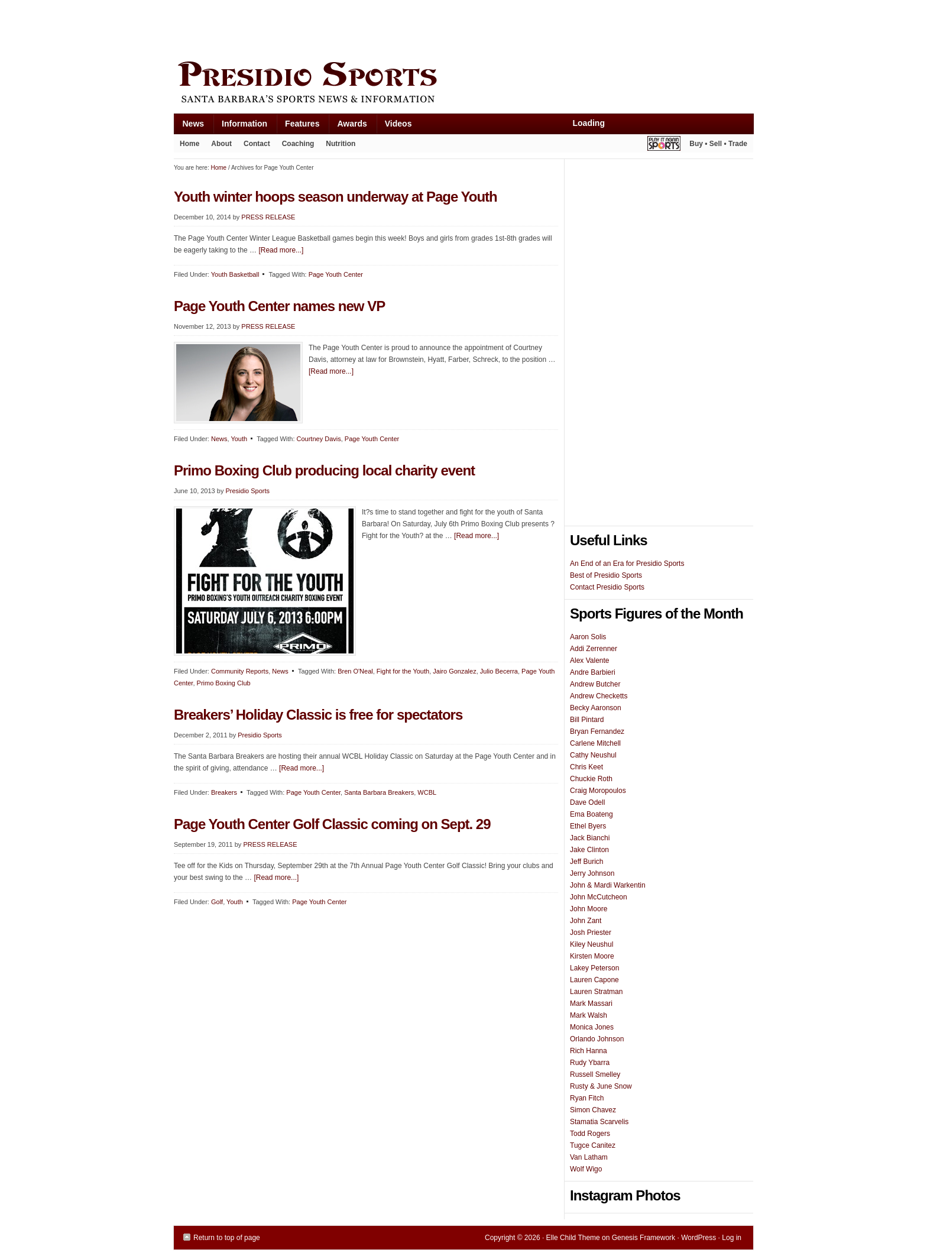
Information (240, 126)
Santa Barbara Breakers (379, 792)
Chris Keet (586, 767)
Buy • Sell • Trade (718, 144)
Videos (398, 123)
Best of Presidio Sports (606, 575)
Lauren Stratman (596, 992)
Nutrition (340, 144)
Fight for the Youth (403, 671)
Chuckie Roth (591, 779)
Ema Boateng (591, 814)
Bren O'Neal (355, 671)
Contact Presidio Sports (607, 587)
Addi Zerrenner (593, 649)
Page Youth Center (336, 274)
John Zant (585, 921)
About (218, 146)
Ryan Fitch (587, 1098)
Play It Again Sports (663, 145)
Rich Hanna (588, 1051)
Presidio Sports (463, 84)
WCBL (426, 792)
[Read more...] (280, 250)
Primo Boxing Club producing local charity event (324, 470)
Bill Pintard (587, 720)
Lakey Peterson (594, 968)
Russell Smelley (595, 1074)
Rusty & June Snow (601, 1086)
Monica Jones (592, 1027)
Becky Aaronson (595, 708)
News (189, 126)
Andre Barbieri (592, 672)
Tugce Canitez (592, 1145)
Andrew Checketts (598, 696)
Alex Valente (590, 660)
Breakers (224, 792)
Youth (239, 438)
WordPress (698, 1238)
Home (189, 144)
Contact (257, 144)
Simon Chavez (593, 1110)
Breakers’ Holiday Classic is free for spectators (318, 715)
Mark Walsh (588, 1015)
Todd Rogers (590, 1133)
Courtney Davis (319, 438)
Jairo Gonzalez (454, 671)
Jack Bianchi (590, 838)
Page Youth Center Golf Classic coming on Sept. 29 (332, 824)
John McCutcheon (598, 897)
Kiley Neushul (591, 944)
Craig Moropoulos (598, 790)
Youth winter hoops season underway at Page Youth (335, 197)
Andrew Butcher (595, 684)
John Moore (588, 909)
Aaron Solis (588, 637)
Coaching (298, 144)
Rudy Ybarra (590, 1062)
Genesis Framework (643, 1238)
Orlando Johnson (597, 1039)
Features (297, 126)
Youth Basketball (235, 274)
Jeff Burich (586, 861)
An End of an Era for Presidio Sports (627, 563)
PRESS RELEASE (268, 217)
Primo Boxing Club (224, 683)
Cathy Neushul (593, 755)
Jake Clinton (589, 850)
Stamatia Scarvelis (599, 1122)
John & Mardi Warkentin (608, 885)
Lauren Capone (594, 980)
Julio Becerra (499, 671)
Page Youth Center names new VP (279, 306)
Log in (731, 1238)
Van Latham (589, 1157)
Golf (217, 901)
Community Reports (239, 671)
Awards (347, 126)
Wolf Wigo (586, 1169)
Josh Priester (590, 932)
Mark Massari (591, 1003)
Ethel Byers (588, 826)
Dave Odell (587, 802)
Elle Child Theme (573, 1238)
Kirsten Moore (592, 956)
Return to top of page (226, 1238)
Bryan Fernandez (597, 731)
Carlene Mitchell (595, 743)
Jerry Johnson (592, 873)
